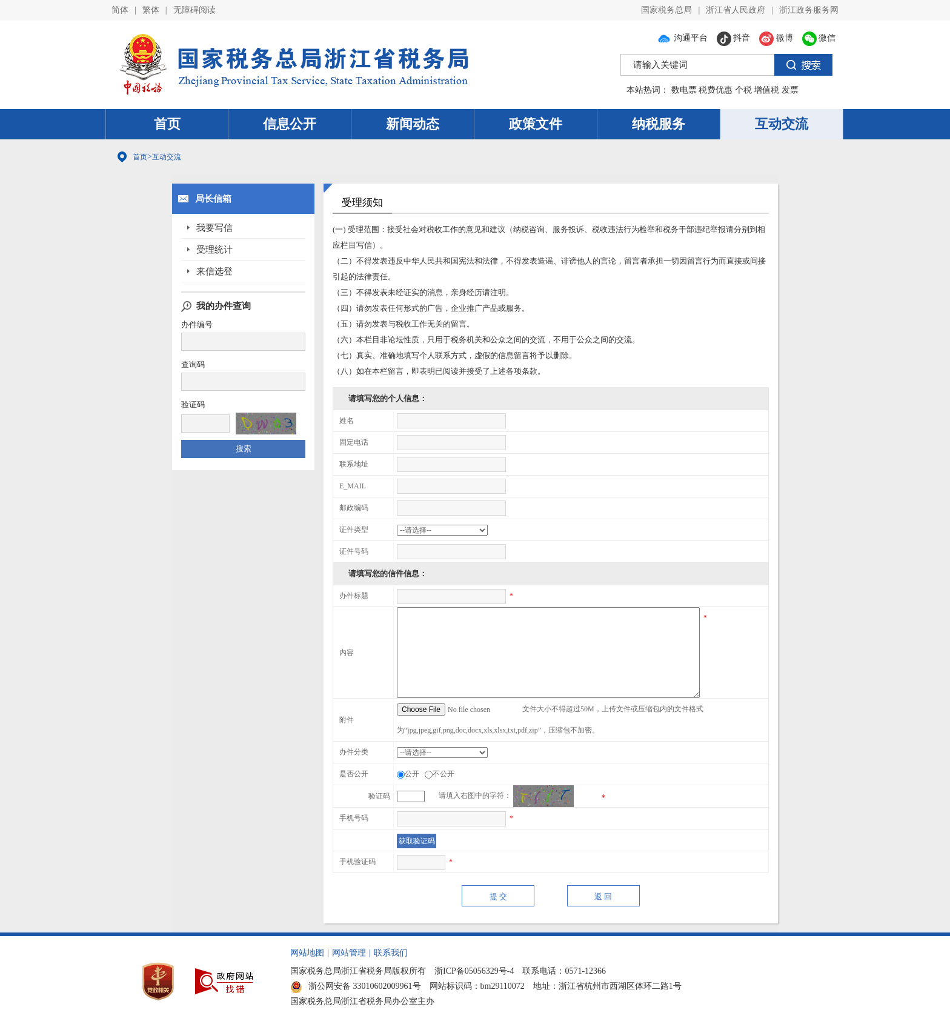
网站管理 (349, 952)
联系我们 (391, 952)
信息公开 (289, 123)
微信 (819, 37)
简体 (119, 10)
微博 (776, 37)
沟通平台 (682, 37)
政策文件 (535, 123)
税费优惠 (715, 90)
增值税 (766, 90)
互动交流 (781, 123)
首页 (167, 123)
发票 (790, 90)
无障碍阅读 (194, 10)
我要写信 (214, 228)
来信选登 (214, 271)
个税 (743, 90)
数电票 (684, 90)
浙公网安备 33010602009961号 (355, 986)
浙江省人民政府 (735, 10)
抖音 (734, 37)
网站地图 (307, 952)
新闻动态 (412, 123)
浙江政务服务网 (809, 10)
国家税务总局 (666, 10)
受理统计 (214, 249)
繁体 (150, 10)
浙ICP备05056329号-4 (474, 970)
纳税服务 (658, 123)
